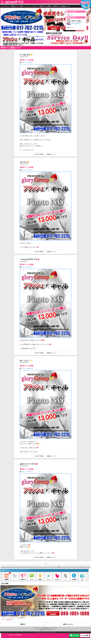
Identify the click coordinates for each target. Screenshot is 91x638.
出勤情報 (6, 576)
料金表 (40, 576)
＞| (82, 566)
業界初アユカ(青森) (27, 60)
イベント (48, 576)
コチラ (8, 619)
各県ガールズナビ (68, 624)
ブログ (32, 576)
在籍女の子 (23, 576)
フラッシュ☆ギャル (27, 62)
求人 (82, 576)
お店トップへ (53, 154)
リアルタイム (57, 576)
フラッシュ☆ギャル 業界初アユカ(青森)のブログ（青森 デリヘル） (18, 4)
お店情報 (74, 576)
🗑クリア (70, 15)
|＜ (9, 566)
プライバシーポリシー (47, 630)
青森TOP (22, 624)
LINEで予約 (75, 635)
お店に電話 (85, 635)
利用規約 (40, 630)
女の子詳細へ (40, 154)
